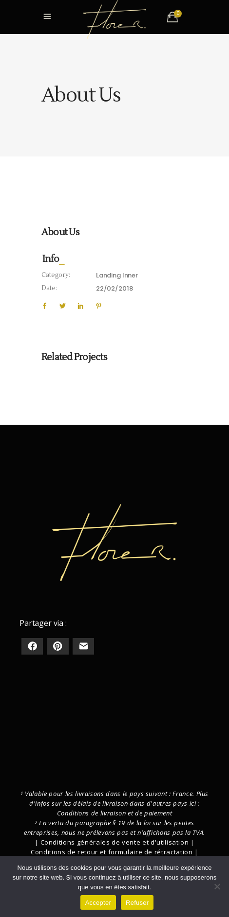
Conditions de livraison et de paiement (114, 813)
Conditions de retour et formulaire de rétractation (112, 852)
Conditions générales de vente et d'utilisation (114, 842)
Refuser (137, 902)
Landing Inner (117, 275)
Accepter (98, 902)
